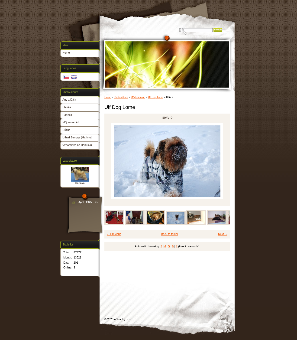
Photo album (121, 97)
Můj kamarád (138, 97)
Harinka (67, 115)
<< (73, 202)
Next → (222, 234)
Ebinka (66, 107)
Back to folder (169, 234)
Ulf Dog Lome (155, 97)
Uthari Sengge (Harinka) (77, 137)
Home (107, 97)
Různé (66, 130)
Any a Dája (69, 99)
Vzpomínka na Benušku (77, 145)
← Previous (114, 234)
